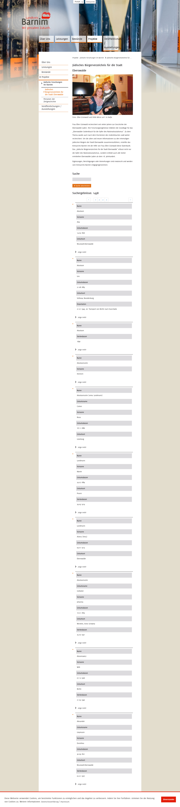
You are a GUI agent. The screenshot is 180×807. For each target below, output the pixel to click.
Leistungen (62, 38)
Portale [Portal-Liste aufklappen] (79, 2)
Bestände (77, 38)
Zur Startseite (37, 25)
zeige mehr (80, 252)
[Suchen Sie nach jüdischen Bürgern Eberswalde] (81, 179)
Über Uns (45, 38)
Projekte (92, 38)
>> (130, 200)
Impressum (64, 802)
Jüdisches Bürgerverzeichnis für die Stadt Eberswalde (54, 92)
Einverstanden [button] (168, 799)
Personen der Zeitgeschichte (50, 100)
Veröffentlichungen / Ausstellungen (111, 43)
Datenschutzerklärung (49, 802)
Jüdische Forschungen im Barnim (53, 83)
